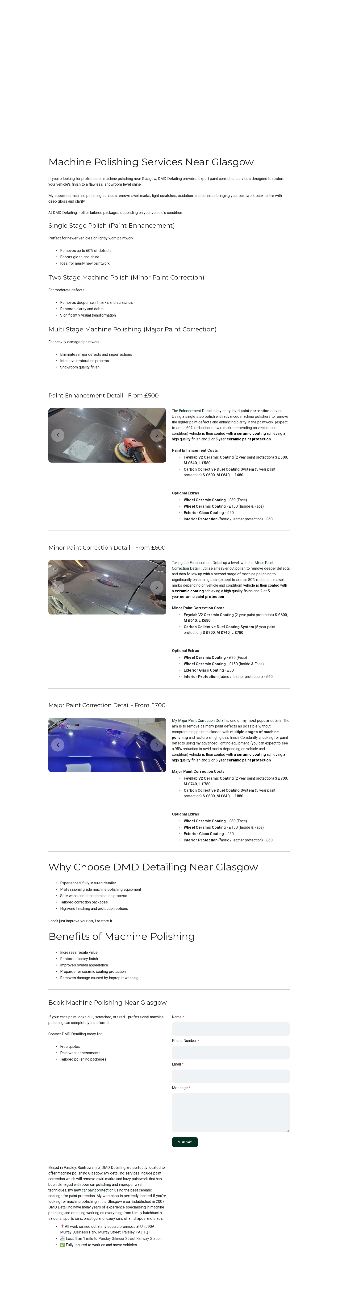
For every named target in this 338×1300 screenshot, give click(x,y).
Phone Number (184, 1054)
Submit (186, 1156)
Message (180, 1101)
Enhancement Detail (195, 413)
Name (177, 1030)
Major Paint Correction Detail (201, 729)
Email (176, 1078)
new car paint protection (93, 1206)
